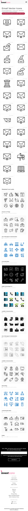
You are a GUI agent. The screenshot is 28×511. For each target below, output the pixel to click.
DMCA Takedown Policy (14, 496)
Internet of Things (6, 211)
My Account (14, 477)
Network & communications (12, 213)
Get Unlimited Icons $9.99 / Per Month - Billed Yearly (13, 13)
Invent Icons (15, 10)
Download (11, 17)
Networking (4, 385)
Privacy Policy (14, 493)
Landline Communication (7, 311)
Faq (14, 492)
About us (14, 489)
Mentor (4, 337)
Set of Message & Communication (9, 236)
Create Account (14, 479)
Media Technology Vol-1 (7, 286)
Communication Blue (6, 410)
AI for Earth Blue (5, 261)
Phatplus (4, 262)
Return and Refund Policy (14, 495)
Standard (15, 11)
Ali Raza (4, 213)
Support (14, 490)
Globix (4, 312)
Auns (4, 287)
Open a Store (14, 484)
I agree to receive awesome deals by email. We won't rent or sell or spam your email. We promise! (15, 456)
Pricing (14, 483)
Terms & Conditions (14, 509)
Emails (3, 435)
